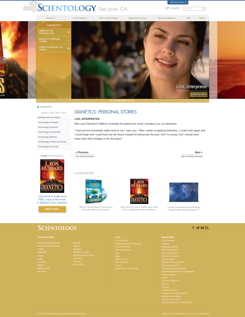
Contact (118, 265)
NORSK (76, 246)
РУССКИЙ (42, 262)
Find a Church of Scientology (126, 268)
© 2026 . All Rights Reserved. (61, 314)
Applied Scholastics (169, 290)
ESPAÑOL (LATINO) (81, 252)
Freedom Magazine (169, 275)
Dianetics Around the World (51, 48)
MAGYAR (77, 243)
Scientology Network (170, 247)
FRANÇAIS (42, 252)
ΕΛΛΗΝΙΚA (77, 258)
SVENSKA (77, 249)
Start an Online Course (171, 265)
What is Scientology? (108, 18)
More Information (122, 262)
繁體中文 (41, 265)
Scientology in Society (48, 147)
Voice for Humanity (122, 247)
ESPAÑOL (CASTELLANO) (84, 255)
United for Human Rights (171, 296)
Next (130, 100)
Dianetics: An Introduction (46, 32)
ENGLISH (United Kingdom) (49, 246)
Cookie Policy (180, 314)
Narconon (165, 287)
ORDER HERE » (52, 209)
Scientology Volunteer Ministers (174, 268)
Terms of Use (192, 314)
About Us (50, 18)
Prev (115, 100)
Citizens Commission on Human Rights (177, 302)
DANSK (41, 249)
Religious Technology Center (173, 262)
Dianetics (165, 244)
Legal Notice (204, 314)
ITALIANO (77, 261)
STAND (164, 278)
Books (202, 18)
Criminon (165, 284)
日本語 (40, 259)
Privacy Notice (167, 314)
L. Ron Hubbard (79, 18)
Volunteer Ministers (167, 18)
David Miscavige (168, 259)
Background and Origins (49, 117)
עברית (41, 255)
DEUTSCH (42, 271)
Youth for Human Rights (171, 299)
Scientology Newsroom (171, 256)
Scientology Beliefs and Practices (128, 244)
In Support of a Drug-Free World (174, 293)
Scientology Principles (48, 122)
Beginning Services (137, 18)
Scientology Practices (48, 127)
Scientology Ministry (47, 137)
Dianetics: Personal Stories (49, 40)
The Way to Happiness (170, 281)
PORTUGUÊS (78, 265)
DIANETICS (47, 106)
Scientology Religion (170, 250)
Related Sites (178, 2)
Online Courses (121, 259)
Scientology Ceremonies (49, 132)
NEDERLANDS (44, 268)
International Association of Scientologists (178, 271)
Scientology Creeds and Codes (52, 142)
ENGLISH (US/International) (49, 243)
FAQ (188, 18)
